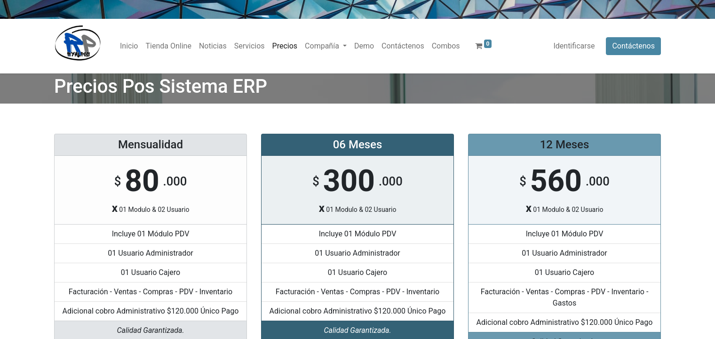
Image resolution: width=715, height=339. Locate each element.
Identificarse (574, 45)
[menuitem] (129, 46)
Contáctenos (633, 45)
